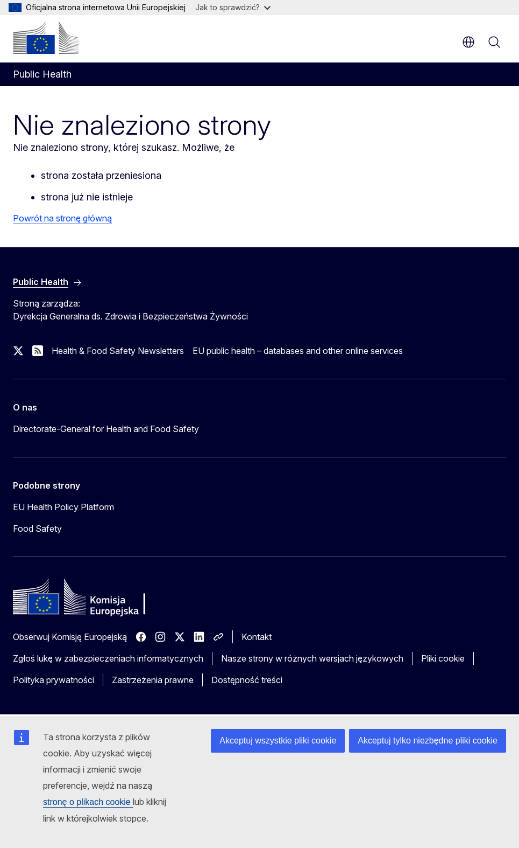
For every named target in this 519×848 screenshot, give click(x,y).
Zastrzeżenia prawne (153, 680)
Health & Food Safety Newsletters (118, 350)
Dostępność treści (246, 680)
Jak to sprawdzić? (233, 7)
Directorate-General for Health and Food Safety (106, 428)
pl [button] (468, 42)
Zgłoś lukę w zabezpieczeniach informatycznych (108, 658)
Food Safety (37, 528)
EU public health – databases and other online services (298, 350)
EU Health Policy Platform (63, 507)
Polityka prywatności (53, 680)
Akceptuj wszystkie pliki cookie (277, 740)
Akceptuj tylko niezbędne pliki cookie (427, 740)
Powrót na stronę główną (62, 218)
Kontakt (256, 636)
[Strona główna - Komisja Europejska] (46, 38)
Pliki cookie (443, 658)
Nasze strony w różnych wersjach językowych (312, 658)
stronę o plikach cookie (88, 802)
